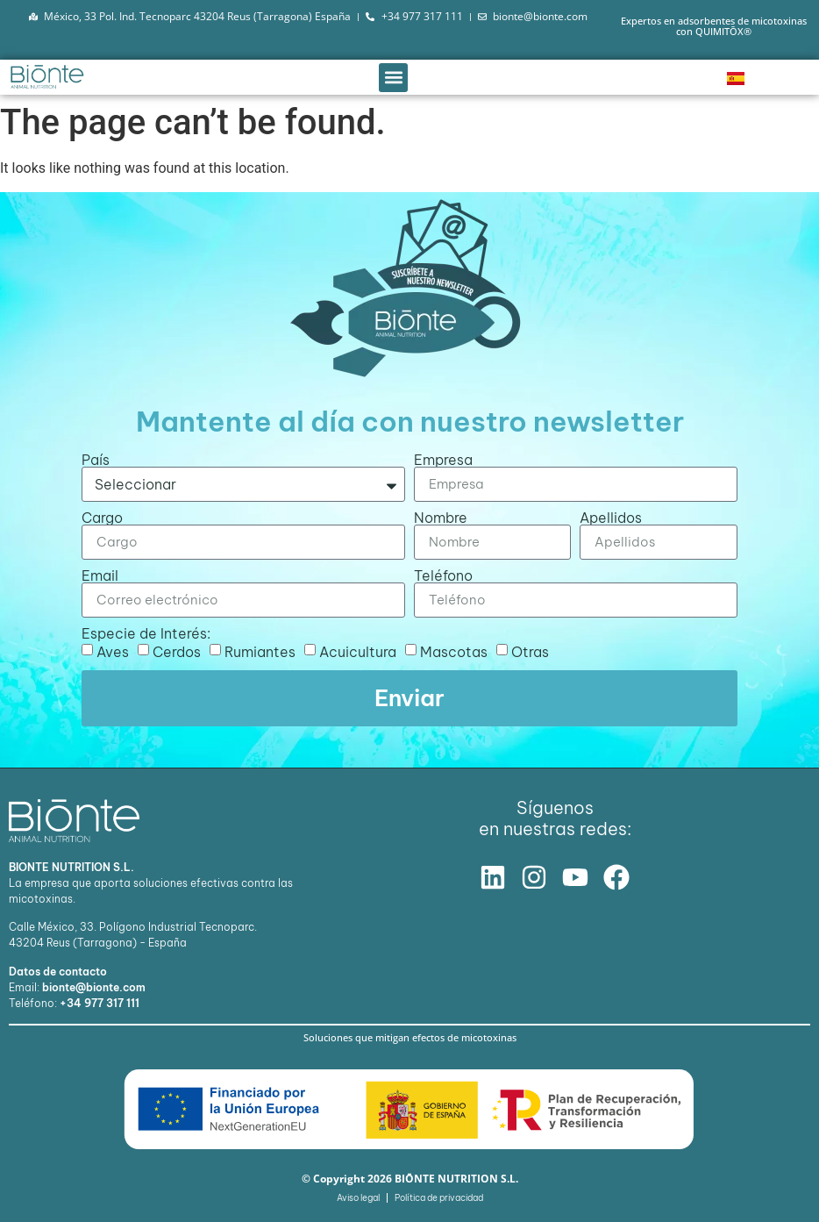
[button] (393, 77)
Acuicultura (357, 652)
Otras (530, 652)
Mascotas (454, 652)
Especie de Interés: (146, 633)
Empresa (443, 460)
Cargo (102, 518)
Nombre (440, 518)
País (96, 460)
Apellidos (611, 518)
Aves (112, 652)
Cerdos (177, 652)
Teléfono (443, 575)
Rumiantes (260, 652)
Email (100, 575)
